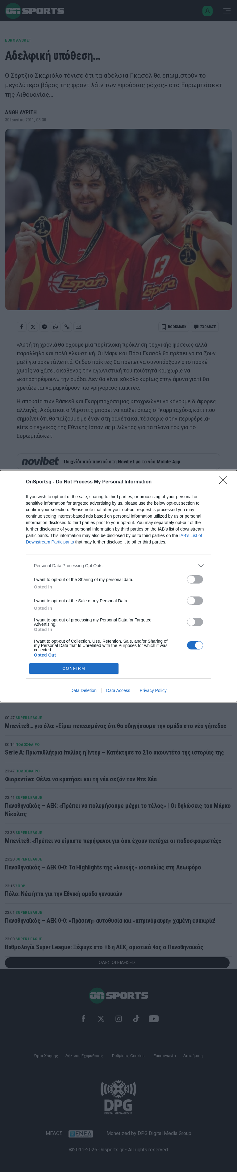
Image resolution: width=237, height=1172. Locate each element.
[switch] (195, 579)
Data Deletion (83, 690)
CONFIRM (73, 668)
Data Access (118, 690)
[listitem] (118, 566)
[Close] (225, 482)
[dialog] (118, 586)
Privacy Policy (153, 690)
